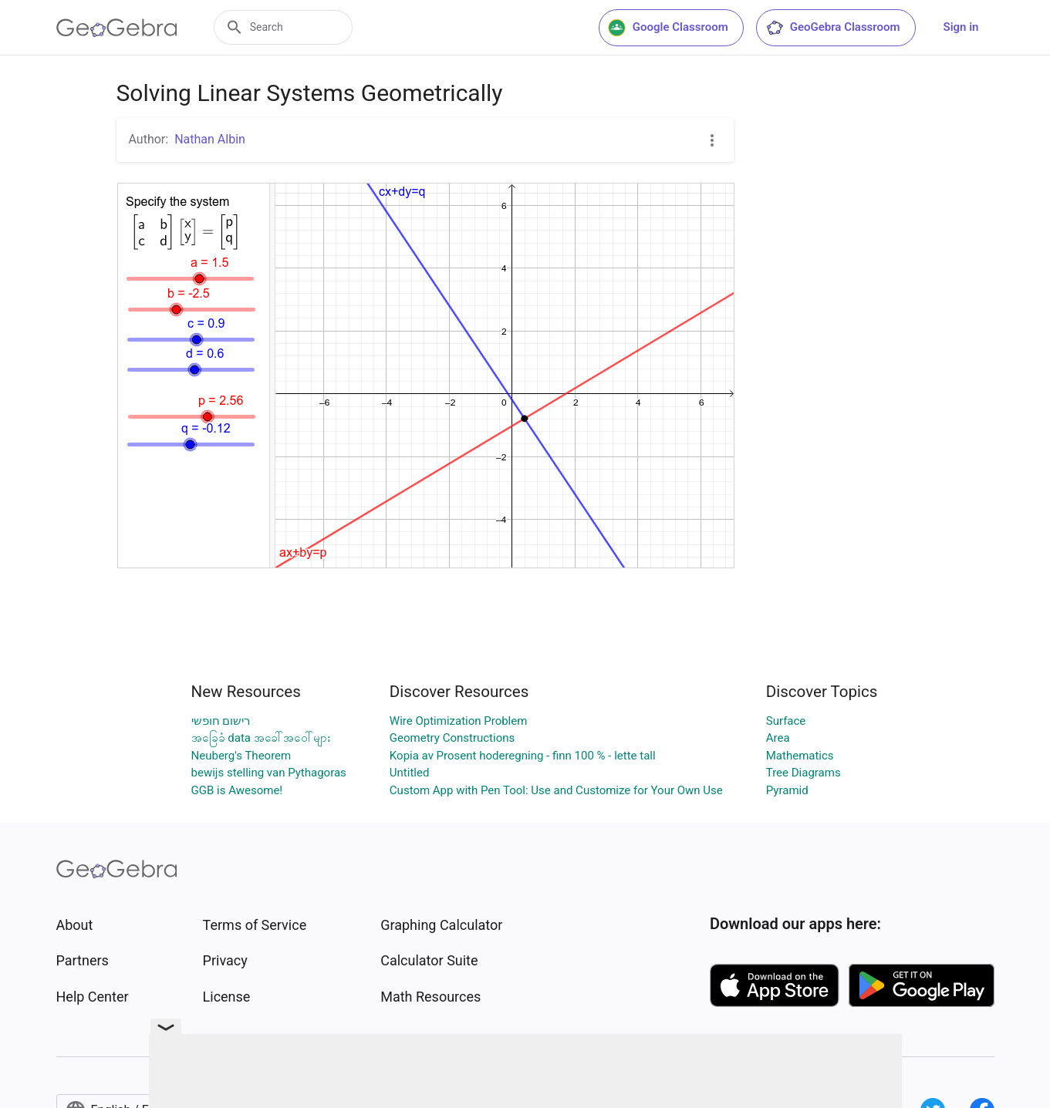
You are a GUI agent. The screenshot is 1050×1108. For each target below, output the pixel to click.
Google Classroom (668, 28)
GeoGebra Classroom (832, 28)
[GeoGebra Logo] (116, 28)
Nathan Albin (209, 139)
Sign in (961, 27)
